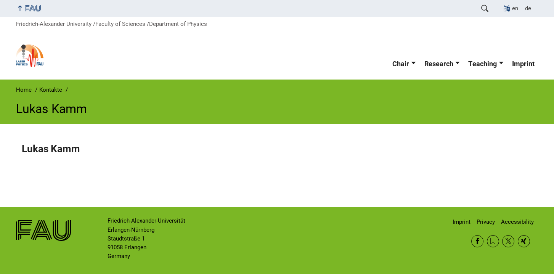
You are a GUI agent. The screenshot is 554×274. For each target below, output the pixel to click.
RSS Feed (493, 241)
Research (438, 64)
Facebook (477, 241)
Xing (524, 241)
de (528, 8)
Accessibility (517, 221)
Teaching (482, 64)
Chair (400, 64)
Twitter (508, 241)
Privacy (486, 221)
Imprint (523, 64)
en (515, 8)
